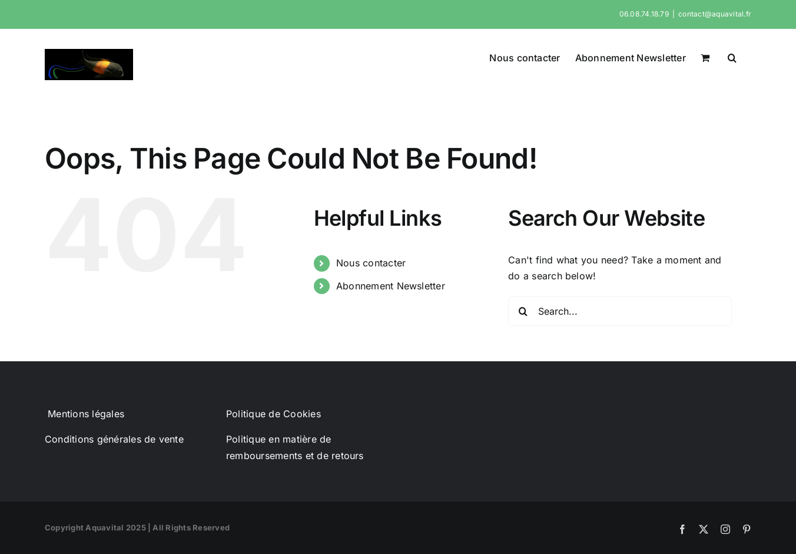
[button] (732, 56)
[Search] (523, 311)
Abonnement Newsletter (390, 286)
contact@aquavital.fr (714, 13)
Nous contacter (371, 263)
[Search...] (620, 311)
